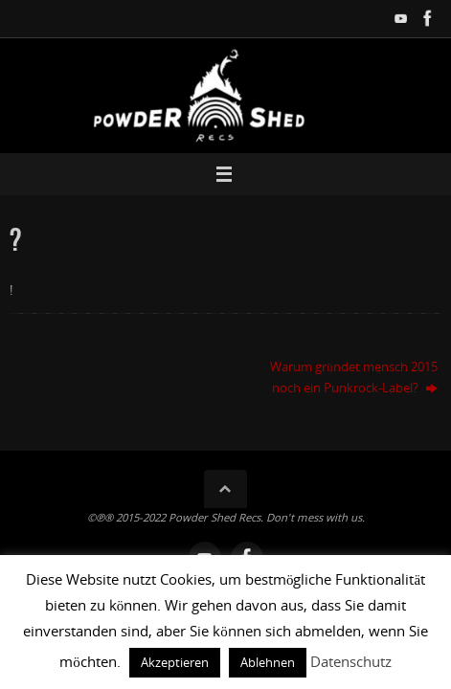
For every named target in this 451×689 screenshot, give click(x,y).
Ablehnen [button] (267, 662)
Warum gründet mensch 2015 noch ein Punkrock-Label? (353, 377)
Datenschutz (351, 661)
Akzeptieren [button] (175, 662)
